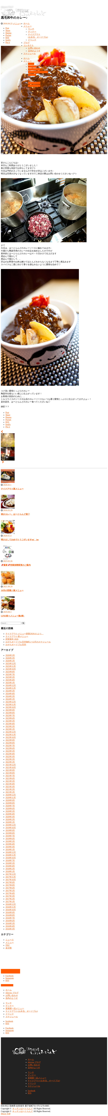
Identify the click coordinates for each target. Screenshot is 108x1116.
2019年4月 (10, 844)
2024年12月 (10, 685)
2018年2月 (10, 869)
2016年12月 (10, 904)
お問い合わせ (34, 48)
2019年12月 (10, 825)
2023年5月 (10, 721)
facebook (9, 1021)
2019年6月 (10, 839)
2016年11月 (10, 907)
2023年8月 (10, 713)
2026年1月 (10, 661)
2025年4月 (10, 680)
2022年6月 (10, 748)
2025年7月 (10, 674)
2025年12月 (10, 663)
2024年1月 (10, 699)
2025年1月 (10, 683)
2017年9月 (10, 882)
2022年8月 (10, 743)
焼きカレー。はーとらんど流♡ (15, 514)
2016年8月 (10, 915)
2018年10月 (10, 858)
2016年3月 (10, 929)
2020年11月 (10, 797)
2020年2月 (10, 819)
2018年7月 (10, 860)
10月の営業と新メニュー (12, 590)
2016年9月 (10, 912)
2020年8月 (10, 803)
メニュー (27, 26)
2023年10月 (10, 707)
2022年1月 (10, 762)
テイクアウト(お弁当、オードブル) (21, 1011)
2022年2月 (10, 759)
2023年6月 (10, 718)
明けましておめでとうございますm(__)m (20, 540)
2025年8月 (10, 672)
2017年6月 (10, 888)
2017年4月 (10, 893)
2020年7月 (10, 806)
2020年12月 (10, 795)
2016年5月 (10, 923)
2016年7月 (10, 918)
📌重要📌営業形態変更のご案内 (16, 565)
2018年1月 (10, 871)
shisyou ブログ (11, 993)
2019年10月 (10, 828)
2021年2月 (10, 789)
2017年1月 (10, 901)
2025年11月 (10, 666)
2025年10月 (10, 669)
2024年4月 (10, 694)
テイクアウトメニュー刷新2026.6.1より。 (24, 634)
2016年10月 (10, 910)
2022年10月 (10, 737)
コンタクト (28, 45)
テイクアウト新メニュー (12, 489)
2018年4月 (10, 866)
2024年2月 (10, 696)
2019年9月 (10, 830)
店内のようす (34, 51)
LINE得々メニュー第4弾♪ (12, 616)
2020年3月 (10, 817)
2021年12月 (10, 765)
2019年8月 (10, 833)
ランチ (31, 29)
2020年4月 (10, 814)
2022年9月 (10, 740)
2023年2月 (10, 726)
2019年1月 (10, 849)
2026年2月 (10, 658)
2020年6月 (10, 808)
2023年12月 (10, 702)
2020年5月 (10, 811)
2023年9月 (10, 710)
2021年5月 (10, 781)
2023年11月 (10, 704)
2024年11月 (10, 688)
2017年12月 (10, 874)
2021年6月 (10, 778)
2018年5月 (10, 863)
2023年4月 (10, 724)
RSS (7, 980)
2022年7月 (10, 745)
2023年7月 (10, 715)
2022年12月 (10, 732)
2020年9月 (10, 800)
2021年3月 (10, 787)
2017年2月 (10, 899)
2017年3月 (10, 896)
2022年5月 (10, 751)
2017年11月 (10, 877)
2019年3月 (10, 847)
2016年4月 (10, 926)
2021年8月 (10, 773)
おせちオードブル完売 (15, 644)
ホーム (26, 23)
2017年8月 (10, 885)
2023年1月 (10, 729)
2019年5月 (10, 841)
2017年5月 (10, 890)
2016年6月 (10, 921)
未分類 (8, 948)
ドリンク (32, 40)
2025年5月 (10, 677)
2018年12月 (10, 852)
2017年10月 (10, 880)
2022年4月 (10, 754)
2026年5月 (10, 655)
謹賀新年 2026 (11, 639)
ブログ (26, 42)
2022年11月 (10, 735)
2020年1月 (10, 822)
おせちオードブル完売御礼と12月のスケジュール (28, 642)
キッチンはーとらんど (22, 1108)
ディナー (32, 32)
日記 (7, 945)
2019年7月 (10, 836)
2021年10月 (10, 767)
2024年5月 (10, 691)
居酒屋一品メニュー (14, 1008)
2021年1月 (10, 792)
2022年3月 (10, 756)
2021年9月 (10, 770)
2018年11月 (10, 855)
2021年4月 (10, 784)
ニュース (9, 940)
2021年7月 (10, 776)
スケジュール (29, 53)
